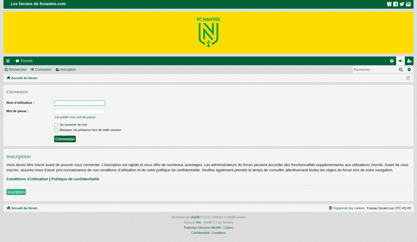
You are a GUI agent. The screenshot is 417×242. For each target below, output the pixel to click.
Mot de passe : (17, 111)
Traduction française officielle (202, 227)
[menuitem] (391, 61)
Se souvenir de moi (70, 124)
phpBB (195, 217)
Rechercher (18, 70)
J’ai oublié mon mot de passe (74, 117)
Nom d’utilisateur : (20, 102)
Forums (27, 61)
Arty (198, 222)
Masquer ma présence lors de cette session (87, 130)
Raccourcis (9, 62)
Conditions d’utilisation (27, 179)
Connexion (43, 70)
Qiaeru (229, 227)
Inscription (68, 70)
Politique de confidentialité (75, 179)
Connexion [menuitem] (402, 62)
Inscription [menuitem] (410, 62)
